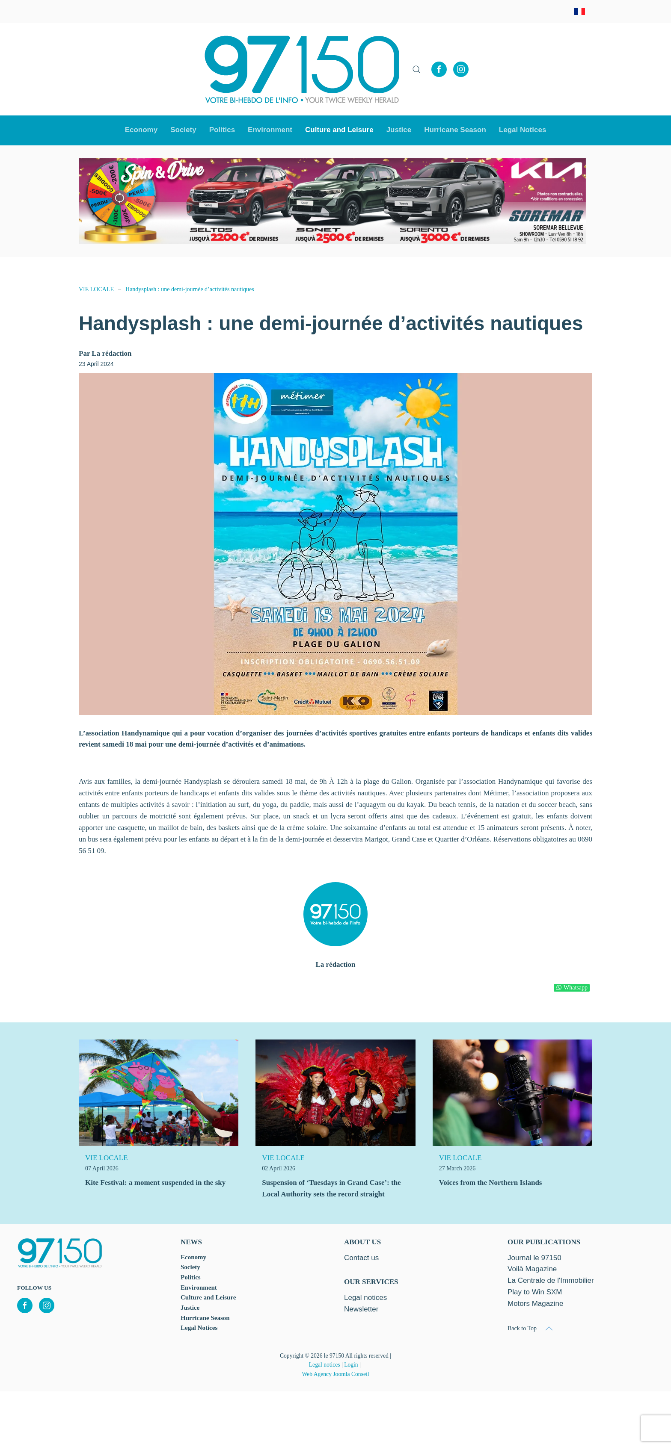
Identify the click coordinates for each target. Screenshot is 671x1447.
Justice (399, 130)
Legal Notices (522, 130)
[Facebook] (439, 69)
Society (190, 1267)
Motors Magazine (535, 1303)
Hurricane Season (455, 130)
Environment (270, 130)
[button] (416, 69)
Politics (222, 130)
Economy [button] (141, 130)
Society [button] (183, 130)
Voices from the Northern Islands (490, 1182)
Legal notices (324, 1364)
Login (351, 1364)
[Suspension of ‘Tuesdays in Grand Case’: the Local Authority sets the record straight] (335, 1092)
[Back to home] (302, 69)
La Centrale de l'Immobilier (551, 1280)
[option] (332, 201)
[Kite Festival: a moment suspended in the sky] (158, 1092)
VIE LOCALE (106, 1158)
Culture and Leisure (208, 1297)
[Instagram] (461, 69)
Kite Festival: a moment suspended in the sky (155, 1182)
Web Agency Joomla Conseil (335, 1374)
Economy (193, 1257)
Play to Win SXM (535, 1292)
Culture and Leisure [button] (339, 130)
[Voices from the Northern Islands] (512, 1092)
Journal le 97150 (534, 1258)
